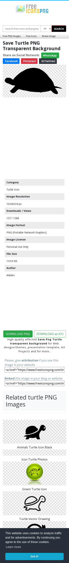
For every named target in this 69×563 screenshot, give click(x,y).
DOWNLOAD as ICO (49, 334)
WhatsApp (50, 55)
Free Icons (31, 36)
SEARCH (59, 28)
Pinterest (29, 61)
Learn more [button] (13, 546)
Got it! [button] (34, 556)
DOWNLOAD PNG (18, 334)
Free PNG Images (12, 36)
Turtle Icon (12, 189)
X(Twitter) (48, 61)
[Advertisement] (34, 137)
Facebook (11, 61)
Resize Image (49, 36)
